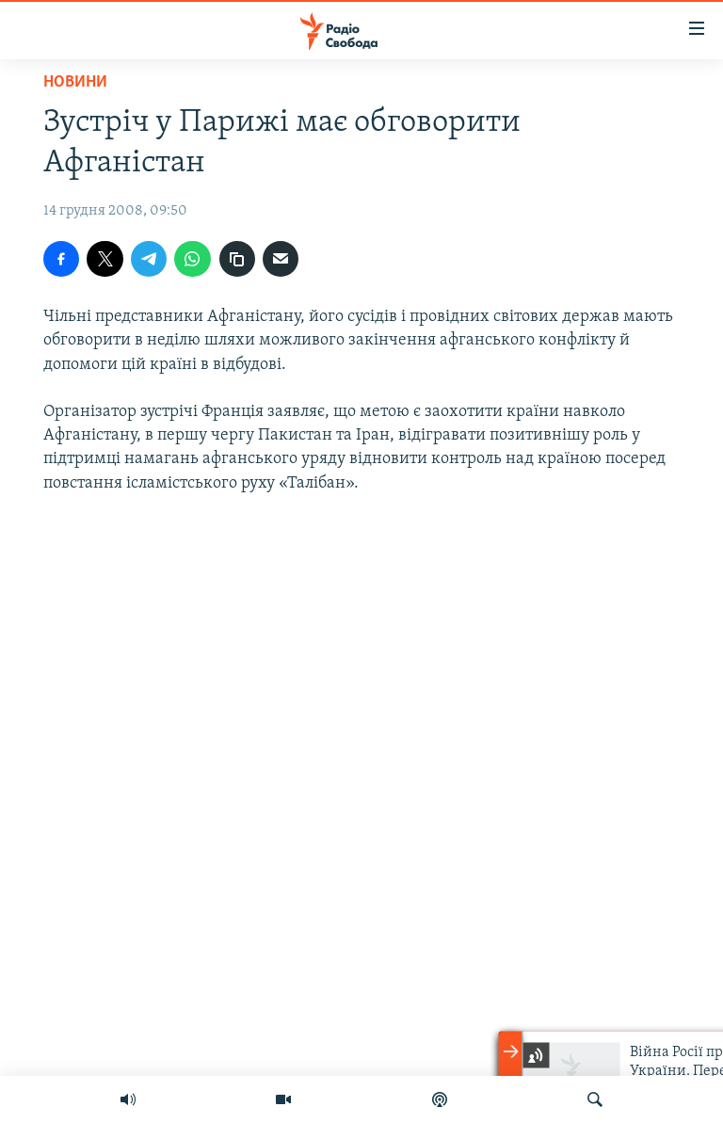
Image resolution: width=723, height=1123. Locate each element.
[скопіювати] (237, 259)
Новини (75, 82)
